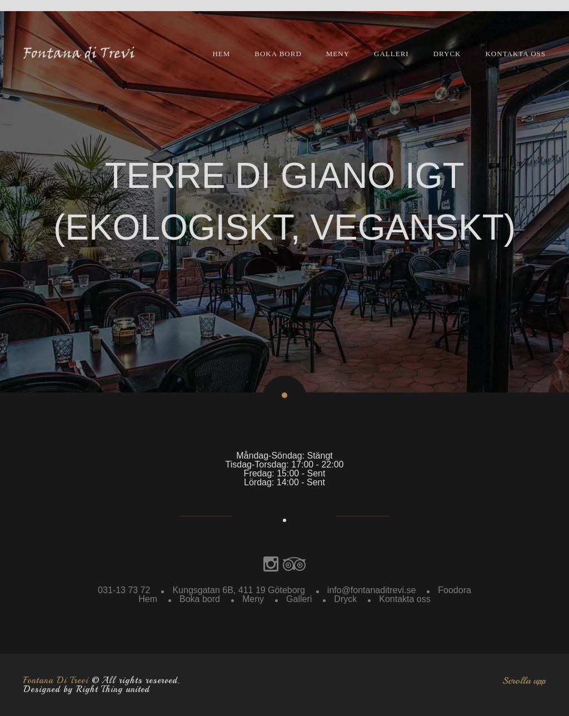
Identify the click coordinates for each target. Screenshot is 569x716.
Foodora (454, 590)
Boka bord (278, 53)
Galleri (391, 53)
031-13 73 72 (124, 590)
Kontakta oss (515, 53)
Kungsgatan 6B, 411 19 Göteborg (238, 590)
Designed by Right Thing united (86, 689)
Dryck (447, 53)
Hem (221, 53)
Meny (338, 53)
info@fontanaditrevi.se (371, 590)
